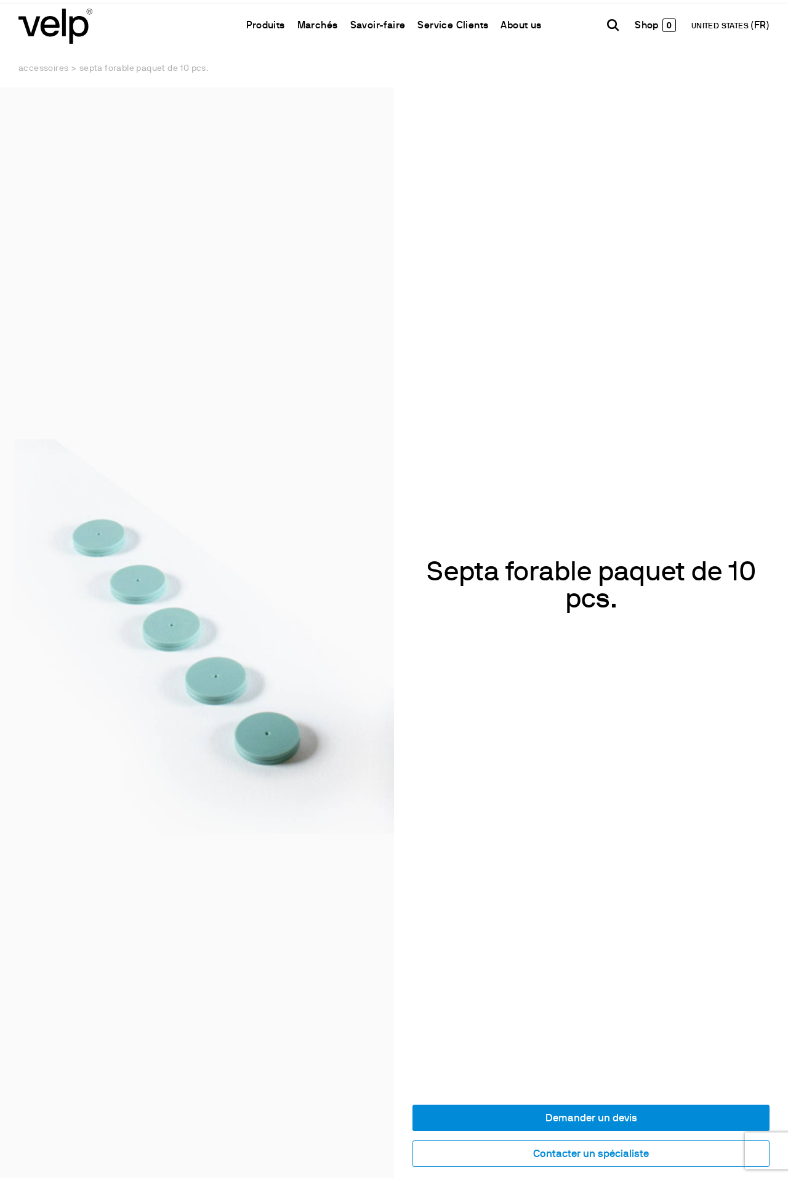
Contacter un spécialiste (591, 1154)
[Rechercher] (613, 25)
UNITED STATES (721, 26)
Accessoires (43, 69)
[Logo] (55, 25)
